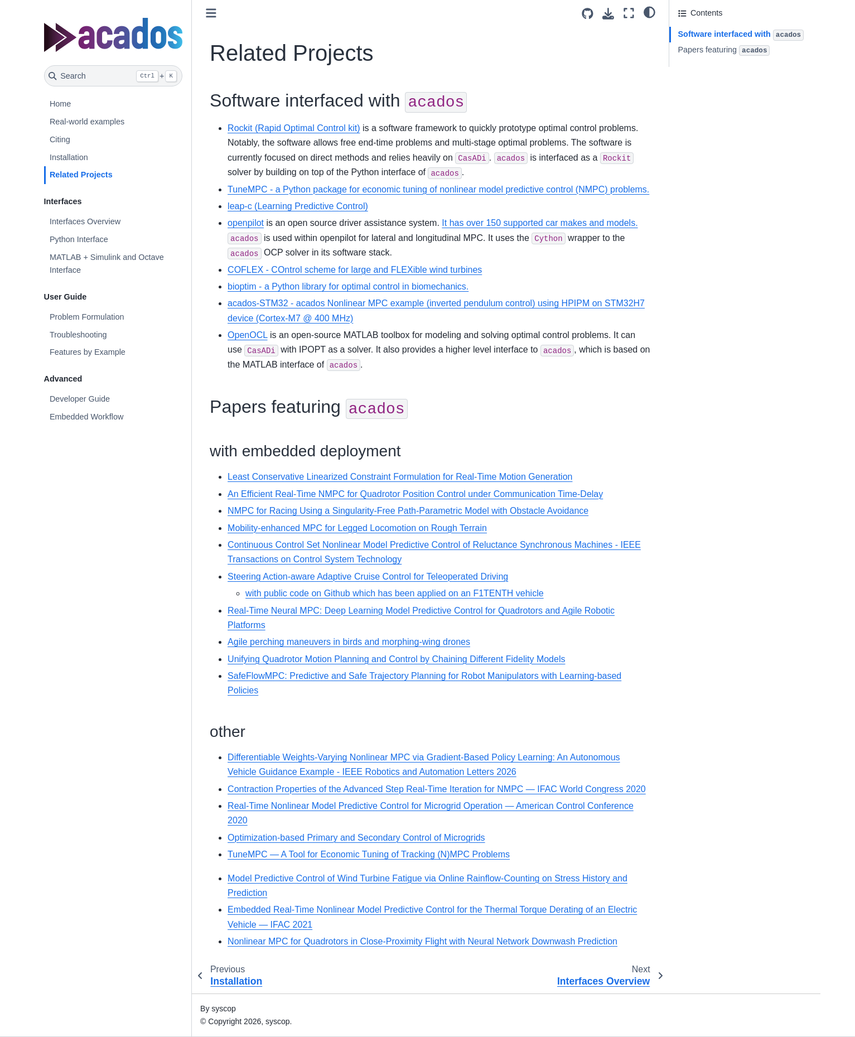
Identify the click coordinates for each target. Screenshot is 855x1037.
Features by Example (87, 352)
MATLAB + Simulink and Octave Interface (107, 264)
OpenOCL (247, 335)
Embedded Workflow (87, 416)
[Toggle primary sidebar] (211, 13)
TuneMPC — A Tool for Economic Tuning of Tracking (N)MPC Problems (369, 854)
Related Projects (81, 174)
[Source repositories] (587, 13)
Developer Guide (80, 398)
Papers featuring (724, 50)
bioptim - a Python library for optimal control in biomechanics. (348, 286)
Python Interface (79, 239)
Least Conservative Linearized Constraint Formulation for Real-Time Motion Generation (400, 476)
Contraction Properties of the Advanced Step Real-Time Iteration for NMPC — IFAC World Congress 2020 (437, 789)
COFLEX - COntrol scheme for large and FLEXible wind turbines (355, 269)
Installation (69, 157)
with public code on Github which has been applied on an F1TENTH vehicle (394, 593)
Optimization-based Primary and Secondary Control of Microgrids (356, 837)
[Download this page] (608, 13)
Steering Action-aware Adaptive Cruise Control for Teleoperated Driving (368, 576)
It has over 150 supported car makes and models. (539, 223)
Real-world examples (87, 121)
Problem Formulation (87, 316)
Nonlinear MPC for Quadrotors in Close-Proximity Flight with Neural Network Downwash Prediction (422, 941)
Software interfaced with (741, 35)
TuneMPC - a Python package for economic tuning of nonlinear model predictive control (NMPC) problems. (438, 189)
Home (60, 103)
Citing (60, 139)
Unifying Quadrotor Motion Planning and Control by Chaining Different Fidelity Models (396, 659)
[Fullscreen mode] (629, 13)
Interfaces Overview (85, 221)
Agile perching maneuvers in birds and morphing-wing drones (349, 642)
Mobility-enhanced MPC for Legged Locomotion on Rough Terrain (357, 528)
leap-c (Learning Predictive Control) (298, 206)
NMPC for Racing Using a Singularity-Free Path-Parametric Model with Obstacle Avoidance (408, 510)
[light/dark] (649, 11)
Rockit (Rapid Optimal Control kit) (294, 128)
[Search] (113, 75)
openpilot (246, 223)
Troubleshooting (78, 334)
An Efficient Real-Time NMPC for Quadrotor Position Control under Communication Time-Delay (415, 494)
